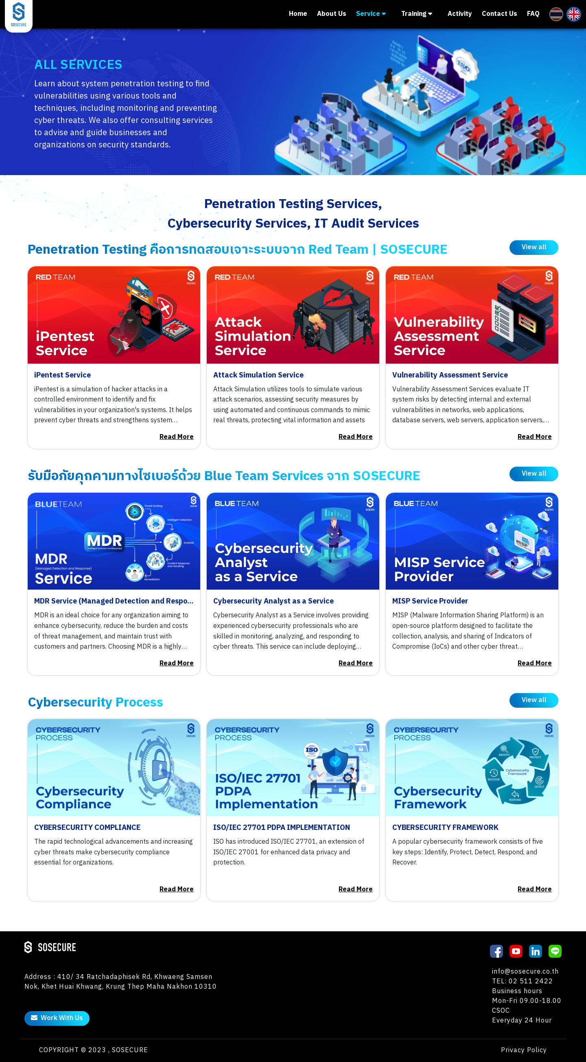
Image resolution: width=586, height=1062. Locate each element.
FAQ (533, 14)
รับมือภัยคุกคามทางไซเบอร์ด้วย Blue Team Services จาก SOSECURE (224, 476)
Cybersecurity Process (95, 702)
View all (534, 247)
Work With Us (57, 1018)
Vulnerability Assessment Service (450, 375)
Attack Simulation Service (258, 375)
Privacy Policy (524, 1050)
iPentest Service (62, 375)
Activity (460, 14)
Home (298, 14)
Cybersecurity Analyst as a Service (273, 601)
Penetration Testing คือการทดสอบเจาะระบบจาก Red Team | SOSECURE (238, 250)
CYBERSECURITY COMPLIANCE (87, 828)
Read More (177, 437)
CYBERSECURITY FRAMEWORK (445, 828)
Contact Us (499, 14)
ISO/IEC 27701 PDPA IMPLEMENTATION (281, 828)
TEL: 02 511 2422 (522, 981)
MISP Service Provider (430, 601)
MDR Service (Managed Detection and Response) (114, 601)
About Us (331, 14)
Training (416, 14)
